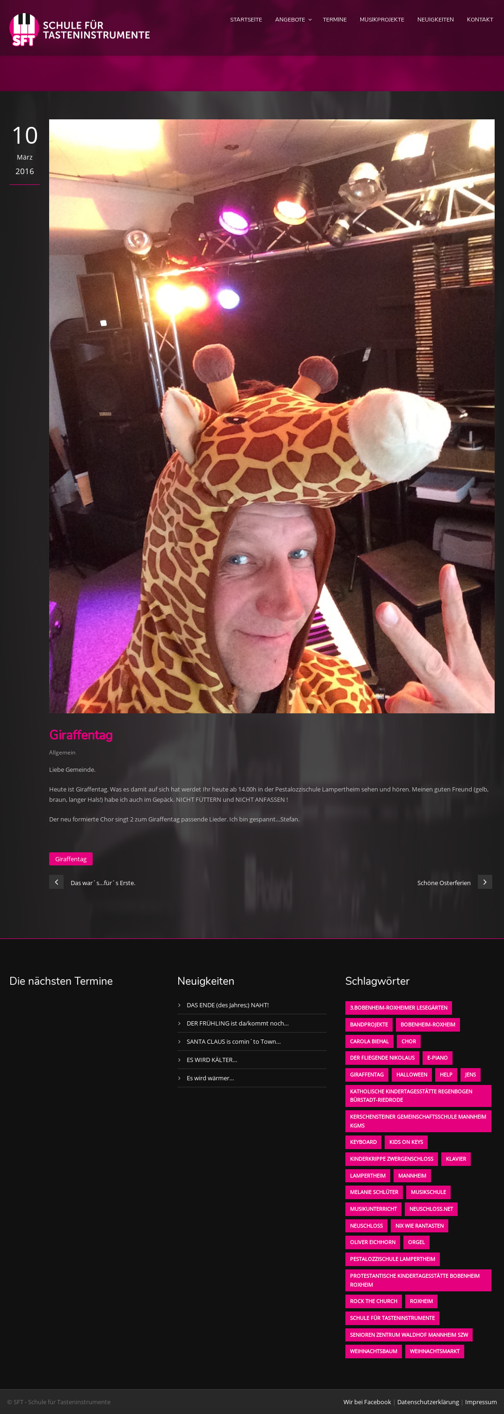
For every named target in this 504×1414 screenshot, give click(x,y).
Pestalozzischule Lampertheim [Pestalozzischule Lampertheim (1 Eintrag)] (392, 1258)
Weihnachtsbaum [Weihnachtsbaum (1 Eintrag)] (373, 1351)
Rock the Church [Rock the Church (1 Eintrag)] (373, 1300)
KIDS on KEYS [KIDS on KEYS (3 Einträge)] (406, 1141)
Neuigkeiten (435, 19)
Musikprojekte (382, 19)
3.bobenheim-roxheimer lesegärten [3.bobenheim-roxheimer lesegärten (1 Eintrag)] (398, 1007)
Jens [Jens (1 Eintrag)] (470, 1074)
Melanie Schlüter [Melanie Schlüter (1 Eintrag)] (374, 1191)
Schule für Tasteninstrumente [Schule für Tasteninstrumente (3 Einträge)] (392, 1317)
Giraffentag (71, 859)
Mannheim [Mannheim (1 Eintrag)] (412, 1175)
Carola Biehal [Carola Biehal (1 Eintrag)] (369, 1041)
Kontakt (480, 19)
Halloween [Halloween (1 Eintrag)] (411, 1074)
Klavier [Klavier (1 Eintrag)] (456, 1158)
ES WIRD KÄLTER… (212, 1059)
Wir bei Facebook (367, 1402)
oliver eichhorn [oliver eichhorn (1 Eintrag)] (372, 1241)
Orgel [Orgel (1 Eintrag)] (416, 1241)
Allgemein (62, 752)
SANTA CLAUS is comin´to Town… (234, 1041)
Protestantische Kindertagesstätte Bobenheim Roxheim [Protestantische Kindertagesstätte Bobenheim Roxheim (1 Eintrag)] (415, 1280)
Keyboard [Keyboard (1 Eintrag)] (363, 1141)
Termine (335, 19)
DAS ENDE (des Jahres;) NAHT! (228, 1005)
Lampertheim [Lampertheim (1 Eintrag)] (368, 1175)
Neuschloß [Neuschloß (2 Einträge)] (366, 1225)
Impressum (481, 1402)
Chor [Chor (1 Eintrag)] (409, 1041)
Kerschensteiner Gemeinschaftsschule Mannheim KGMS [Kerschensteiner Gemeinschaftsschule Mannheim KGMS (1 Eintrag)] (418, 1121)
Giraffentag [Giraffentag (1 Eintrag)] (367, 1074)
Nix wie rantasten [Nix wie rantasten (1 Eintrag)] (419, 1225)
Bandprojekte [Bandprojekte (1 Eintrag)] (369, 1024)
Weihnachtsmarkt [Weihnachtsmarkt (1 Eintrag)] (435, 1351)
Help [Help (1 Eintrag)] (446, 1074)
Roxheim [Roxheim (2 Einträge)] (421, 1300)
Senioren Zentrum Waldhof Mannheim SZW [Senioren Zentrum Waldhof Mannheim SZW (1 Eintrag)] (409, 1334)
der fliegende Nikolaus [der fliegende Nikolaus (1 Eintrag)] (382, 1057)
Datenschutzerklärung (428, 1402)
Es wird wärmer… (210, 1078)
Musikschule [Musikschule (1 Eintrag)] (428, 1191)
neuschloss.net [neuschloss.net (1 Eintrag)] (431, 1208)
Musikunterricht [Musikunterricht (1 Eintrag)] (373, 1208)
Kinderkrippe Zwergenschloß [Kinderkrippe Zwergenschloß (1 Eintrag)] (391, 1158)
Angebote (290, 19)
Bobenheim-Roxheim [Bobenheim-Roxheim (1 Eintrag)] (428, 1024)
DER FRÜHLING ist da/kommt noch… (238, 1023)
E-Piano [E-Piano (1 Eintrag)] (437, 1057)
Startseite (246, 19)
